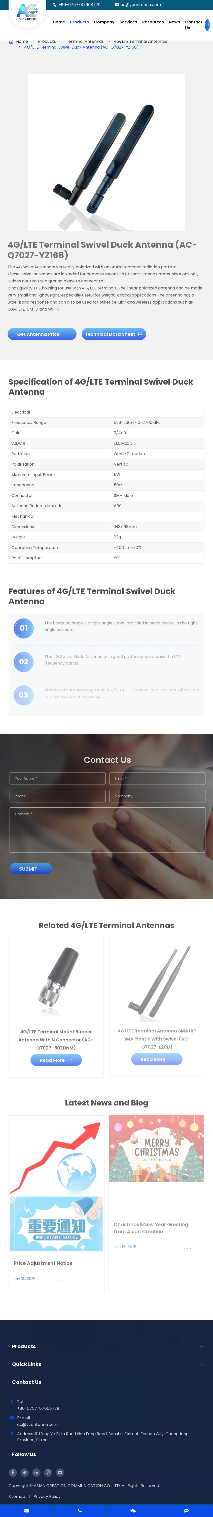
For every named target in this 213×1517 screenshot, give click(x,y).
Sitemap (17, 1496)
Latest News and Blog (106, 1105)
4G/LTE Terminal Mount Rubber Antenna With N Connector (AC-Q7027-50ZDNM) (56, 1036)
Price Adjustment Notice (43, 1260)
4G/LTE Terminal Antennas (140, 41)
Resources (153, 22)
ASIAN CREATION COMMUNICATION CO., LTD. (78, 1486)
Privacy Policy (47, 1496)
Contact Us (193, 25)
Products (79, 22)
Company (104, 22)
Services (128, 22)
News (174, 22)
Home (59, 22)
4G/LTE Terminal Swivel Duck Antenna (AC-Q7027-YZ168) (81, 47)
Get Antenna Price (39, 334)
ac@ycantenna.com (140, 5)
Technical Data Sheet (111, 334)
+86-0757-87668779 (79, 5)
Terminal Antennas (85, 41)
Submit (35, 868)
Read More (56, 1057)
